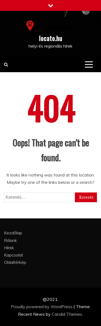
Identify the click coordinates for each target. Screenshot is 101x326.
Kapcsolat (13, 255)
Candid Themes (67, 314)
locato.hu (50, 38)
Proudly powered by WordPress (42, 306)
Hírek (9, 247)
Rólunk (10, 240)
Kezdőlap (13, 232)
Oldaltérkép (15, 262)
